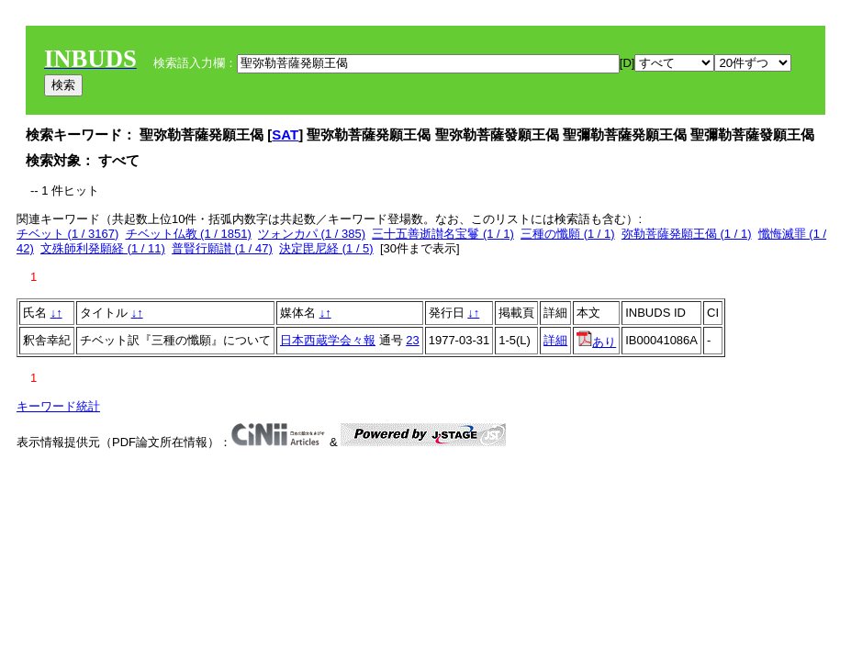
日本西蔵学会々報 (327, 340)
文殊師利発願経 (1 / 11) (102, 248)
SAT (285, 134)
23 (412, 340)
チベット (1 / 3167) (67, 234)
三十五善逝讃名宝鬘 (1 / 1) (443, 234)
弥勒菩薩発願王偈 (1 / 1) (686, 234)
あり (596, 342)
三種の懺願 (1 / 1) (568, 234)
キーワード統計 (58, 406)
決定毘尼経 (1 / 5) (326, 248)
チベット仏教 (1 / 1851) (189, 234)
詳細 (555, 340)
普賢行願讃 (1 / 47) (222, 248)
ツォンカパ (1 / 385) (311, 234)
